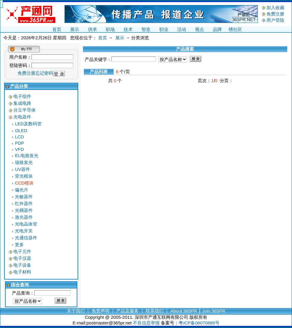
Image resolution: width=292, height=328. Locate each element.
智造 (146, 29)
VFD (19, 149)
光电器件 (22, 116)
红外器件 (24, 203)
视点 (199, 29)
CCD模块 (24, 182)
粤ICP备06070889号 (199, 322)
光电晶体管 (26, 224)
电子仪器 (22, 258)
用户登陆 (275, 20)
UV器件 (22, 169)
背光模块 (24, 176)
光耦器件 (24, 210)
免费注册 (275, 13)
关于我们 (76, 310)
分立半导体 (24, 110)
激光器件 (24, 217)
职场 (110, 29)
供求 (92, 29)
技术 (128, 29)
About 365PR (183, 310)
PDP (19, 143)
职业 (163, 29)
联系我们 (155, 310)
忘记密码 (44, 73)
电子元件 (22, 251)
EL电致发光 (26, 155)
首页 (56, 29)
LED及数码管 (28, 123)
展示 (74, 29)
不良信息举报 (146, 322)
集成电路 (22, 103)
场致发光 (24, 162)
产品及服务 (127, 310)
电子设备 (22, 265)
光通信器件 (26, 237)
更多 (19, 244)
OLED (21, 130)
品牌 (217, 29)
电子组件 (22, 96)
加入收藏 (275, 7)
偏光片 (21, 189)
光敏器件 (24, 196)
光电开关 (24, 230)
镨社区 (235, 29)
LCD (19, 136)
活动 (181, 29)
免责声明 (100, 310)
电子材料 (22, 271)
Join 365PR (213, 310)
